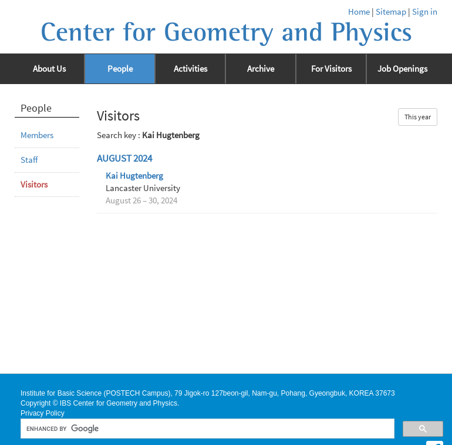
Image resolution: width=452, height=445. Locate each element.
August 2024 (124, 158)
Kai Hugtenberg (134, 175)
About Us (49, 68)
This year (417, 116)
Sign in (424, 11)
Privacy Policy (43, 413)
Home (359, 11)
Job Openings (402, 68)
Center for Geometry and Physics (226, 32)
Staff (29, 160)
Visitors (34, 184)
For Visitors (331, 68)
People (120, 68)
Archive (260, 68)
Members (37, 135)
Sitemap (391, 11)
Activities (190, 68)
